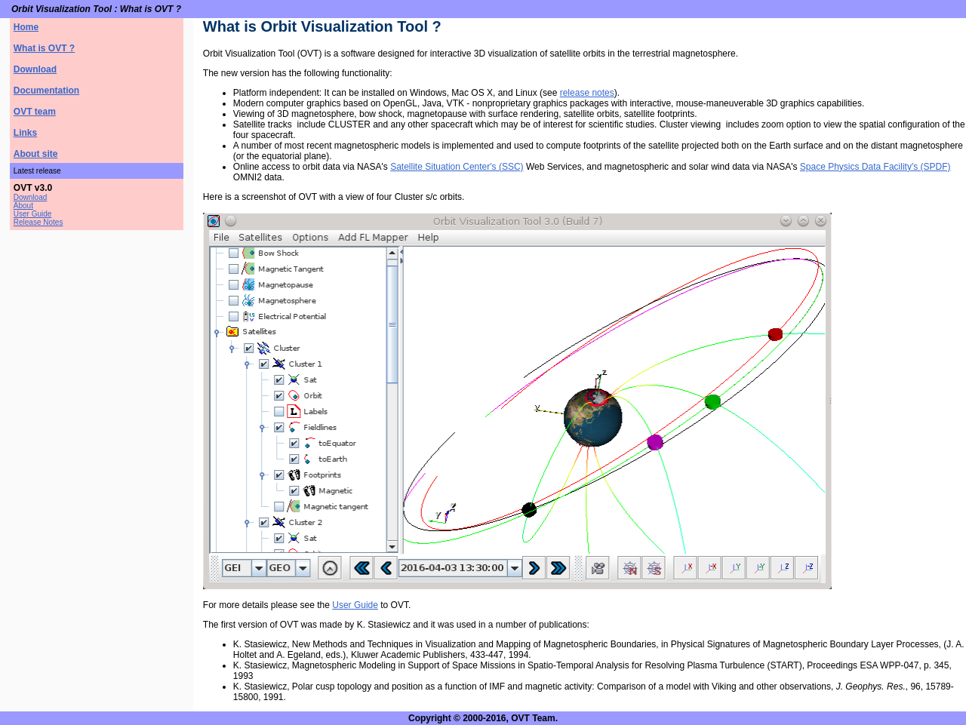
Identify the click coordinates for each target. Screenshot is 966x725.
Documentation (46, 90)
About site (36, 154)
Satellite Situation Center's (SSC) (456, 166)
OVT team (35, 111)
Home (26, 27)
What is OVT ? (44, 48)
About (23, 205)
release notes (587, 93)
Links (25, 132)
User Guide (33, 214)
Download (35, 69)
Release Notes (38, 222)
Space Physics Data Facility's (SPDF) (875, 166)
